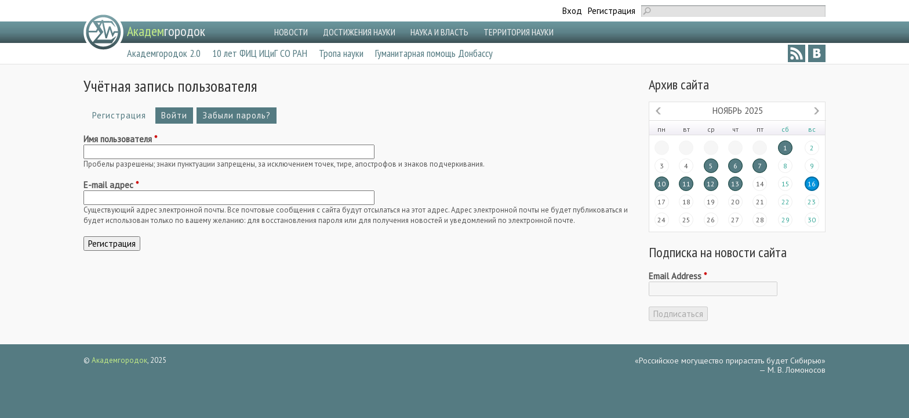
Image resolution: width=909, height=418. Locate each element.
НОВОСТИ (291, 32)
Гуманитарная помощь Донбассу (434, 53)
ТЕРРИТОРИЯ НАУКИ (518, 32)
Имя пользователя (120, 139)
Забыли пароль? (236, 115)
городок (166, 31)
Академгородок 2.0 (164, 53)
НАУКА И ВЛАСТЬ (439, 32)
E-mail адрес (111, 185)
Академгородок (119, 360)
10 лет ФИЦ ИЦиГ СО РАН (259, 53)
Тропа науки (341, 53)
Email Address (678, 276)
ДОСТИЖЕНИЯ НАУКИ (359, 32)
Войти (174, 115)
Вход (572, 10)
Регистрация (611, 10)
